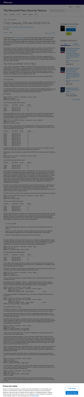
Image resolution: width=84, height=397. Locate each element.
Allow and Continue (72, 393)
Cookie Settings (72, 389)
